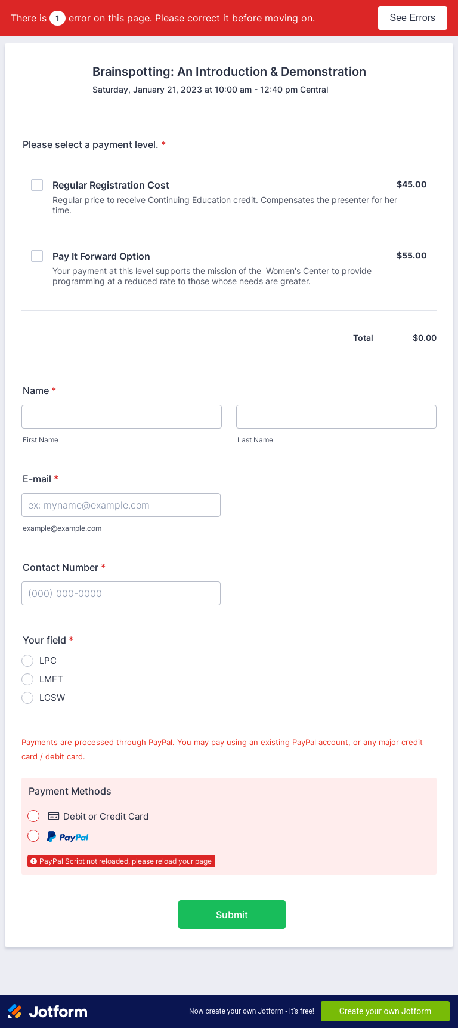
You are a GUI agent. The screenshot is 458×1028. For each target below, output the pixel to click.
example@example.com (62, 528)
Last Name (255, 439)
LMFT (51, 679)
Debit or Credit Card (98, 816)
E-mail (40, 479)
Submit (232, 915)
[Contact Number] (121, 593)
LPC (48, 660)
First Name (40, 439)
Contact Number (64, 567)
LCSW (52, 697)
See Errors (412, 18)
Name (39, 390)
